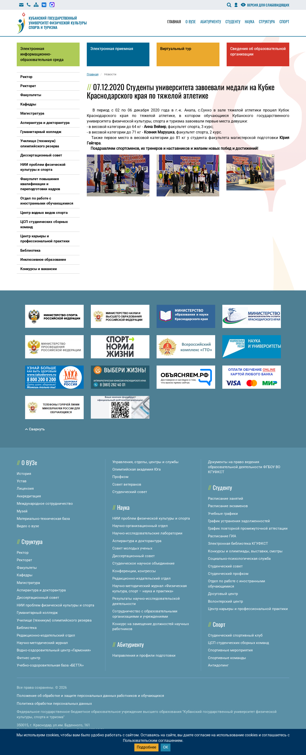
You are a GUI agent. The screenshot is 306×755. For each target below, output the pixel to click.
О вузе (191, 21)
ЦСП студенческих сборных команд (238, 643)
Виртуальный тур (175, 48)
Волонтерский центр (225, 601)
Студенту (232, 21)
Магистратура (28, 583)
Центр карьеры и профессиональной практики (248, 609)
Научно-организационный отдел (140, 526)
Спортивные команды (227, 658)
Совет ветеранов (126, 484)
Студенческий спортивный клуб (235, 635)
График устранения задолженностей (239, 521)
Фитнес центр (28, 658)
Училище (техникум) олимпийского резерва (54, 620)
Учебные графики (223, 513)
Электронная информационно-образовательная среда (42, 54)
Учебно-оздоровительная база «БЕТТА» (50, 665)
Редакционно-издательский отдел (46, 635)
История (24, 474)
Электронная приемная (111, 48)
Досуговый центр (223, 594)
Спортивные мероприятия (230, 650)
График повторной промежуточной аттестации (248, 528)
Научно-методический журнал (42, 643)
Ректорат (24, 560)
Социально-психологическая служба (239, 558)
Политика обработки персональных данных (54, 703)
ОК (165, 747)
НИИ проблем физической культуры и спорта (55, 605)
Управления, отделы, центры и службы (145, 462)
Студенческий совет (129, 492)
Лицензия (25, 488)
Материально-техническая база (43, 518)
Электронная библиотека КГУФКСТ (238, 543)
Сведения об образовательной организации (258, 51)
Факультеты (27, 568)
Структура (267, 21)
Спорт (284, 21)
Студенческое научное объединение (143, 563)
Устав (22, 481)
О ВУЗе (29, 462)
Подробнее (146, 747)
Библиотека (27, 628)
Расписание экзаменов (228, 506)
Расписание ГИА (222, 536)
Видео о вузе (28, 526)
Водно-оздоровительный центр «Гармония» (54, 650)
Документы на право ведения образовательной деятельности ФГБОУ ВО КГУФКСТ (244, 467)
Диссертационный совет (38, 597)
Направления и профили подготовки (143, 655)
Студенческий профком (228, 574)
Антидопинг (218, 665)
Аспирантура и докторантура (41, 590)
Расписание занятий (225, 498)
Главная (174, 21)
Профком (120, 477)
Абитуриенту (210, 21)
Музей (22, 511)
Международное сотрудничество (45, 503)
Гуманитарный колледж (37, 613)
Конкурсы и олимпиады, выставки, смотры (245, 551)
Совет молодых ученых (132, 548)
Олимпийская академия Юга (136, 469)
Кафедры (25, 575)
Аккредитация (29, 496)
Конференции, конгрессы (134, 571)
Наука (249, 21)
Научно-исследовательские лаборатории (147, 533)
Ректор (22, 552)
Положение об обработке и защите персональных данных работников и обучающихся (90, 696)
